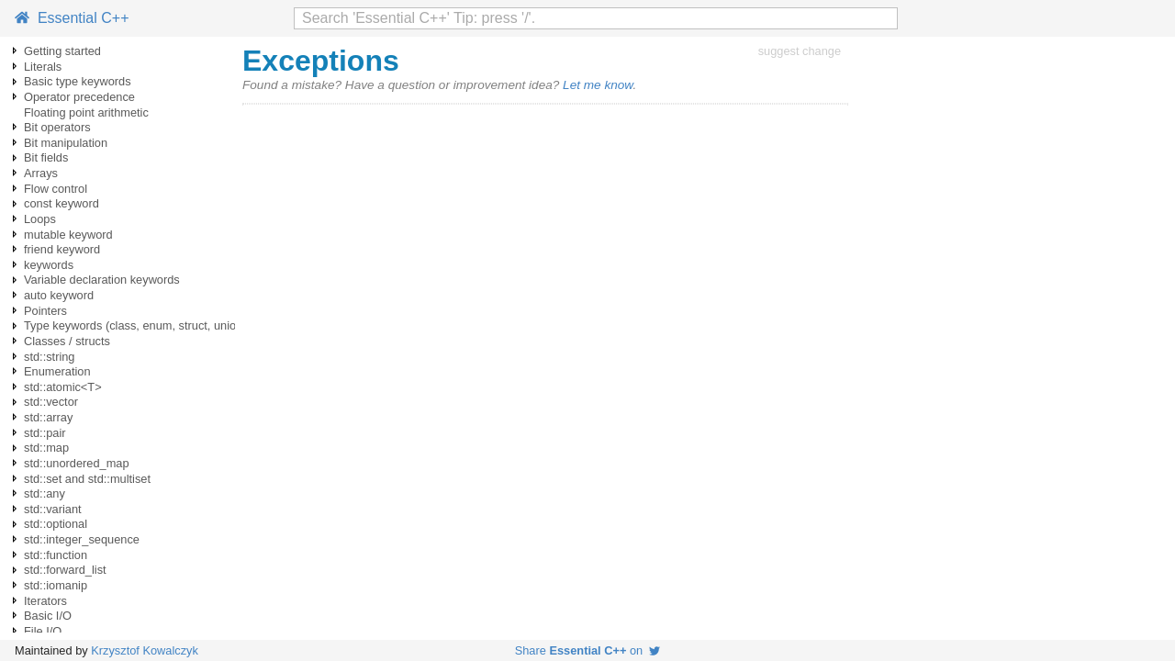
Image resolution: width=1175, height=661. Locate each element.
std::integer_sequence (82, 539)
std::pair (45, 433)
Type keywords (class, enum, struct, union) (135, 325)
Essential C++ (72, 18)
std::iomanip (55, 585)
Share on (588, 650)
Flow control (55, 189)
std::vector (51, 402)
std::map (46, 447)
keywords (48, 265)
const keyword (61, 203)
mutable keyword (68, 234)
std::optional (55, 524)
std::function (55, 555)
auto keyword (59, 295)
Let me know (597, 85)
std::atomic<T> (63, 387)
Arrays (41, 173)
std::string (49, 357)
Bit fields (46, 157)
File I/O (43, 631)
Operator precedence (79, 97)
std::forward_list (65, 570)
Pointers (45, 311)
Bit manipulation (65, 143)
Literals (43, 66)
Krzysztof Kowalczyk (144, 650)
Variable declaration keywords (102, 279)
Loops (40, 219)
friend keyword (62, 249)
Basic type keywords (77, 81)
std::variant (53, 509)
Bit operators (57, 127)
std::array (48, 417)
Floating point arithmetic (86, 112)
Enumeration (57, 371)
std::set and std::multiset (87, 479)
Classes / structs (67, 341)
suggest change (799, 51)
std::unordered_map (76, 463)
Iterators (45, 601)
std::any (44, 493)
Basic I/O (48, 615)
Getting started (62, 51)
